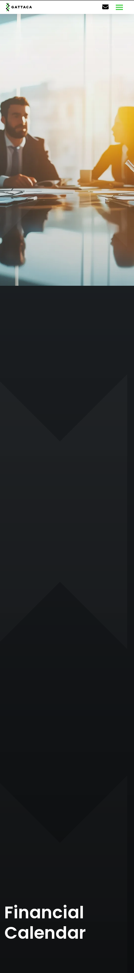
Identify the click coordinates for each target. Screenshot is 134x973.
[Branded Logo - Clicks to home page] (19, 7)
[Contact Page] (105, 7)
